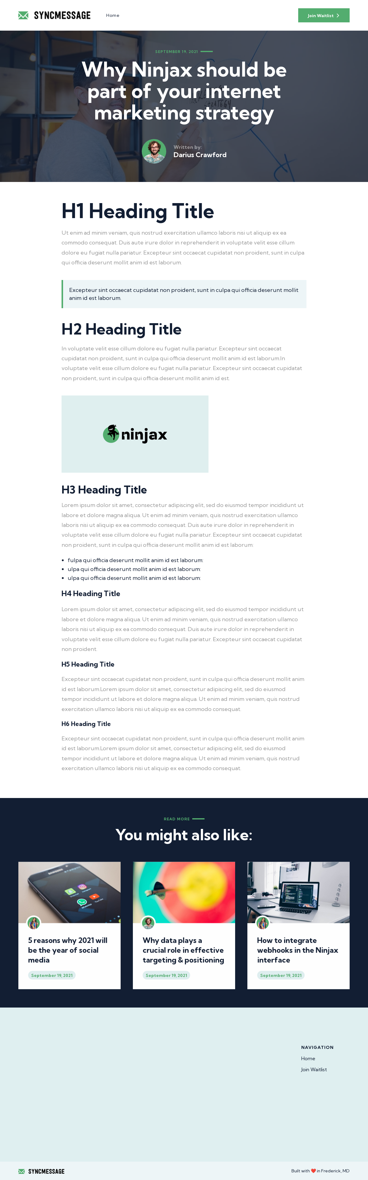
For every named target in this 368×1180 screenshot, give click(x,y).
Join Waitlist (314, 1069)
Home (308, 1058)
